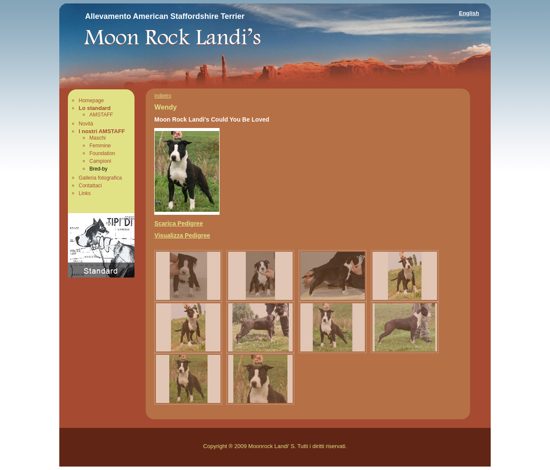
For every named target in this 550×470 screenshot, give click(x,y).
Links (85, 193)
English (469, 13)
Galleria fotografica (100, 178)
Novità (86, 124)
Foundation (102, 153)
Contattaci (90, 186)
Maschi (97, 138)
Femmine (100, 146)
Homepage (91, 101)
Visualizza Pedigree (182, 235)
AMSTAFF (101, 115)
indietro (162, 96)
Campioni (100, 161)
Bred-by (98, 169)
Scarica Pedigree (178, 223)
